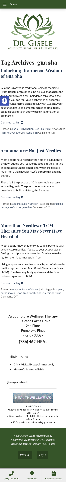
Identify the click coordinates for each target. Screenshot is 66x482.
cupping (58, 203)
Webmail (25, 454)
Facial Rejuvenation (23, 128)
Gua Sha (39, 128)
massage (27, 132)
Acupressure (19, 203)
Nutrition (33, 203)
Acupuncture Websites (26, 435)
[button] (4, 101)
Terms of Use (30, 443)
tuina (58, 292)
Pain (47, 128)
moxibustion (15, 207)
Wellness (33, 289)
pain (35, 132)
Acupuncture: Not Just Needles (31, 150)
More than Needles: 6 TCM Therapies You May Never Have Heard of (31, 230)
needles (27, 207)
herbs (4, 207)
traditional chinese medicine (38, 292)
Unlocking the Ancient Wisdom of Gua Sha (31, 73)
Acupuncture (19, 289)
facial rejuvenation (11, 132)
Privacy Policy (46, 443)
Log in (42, 454)
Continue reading (12, 122)
